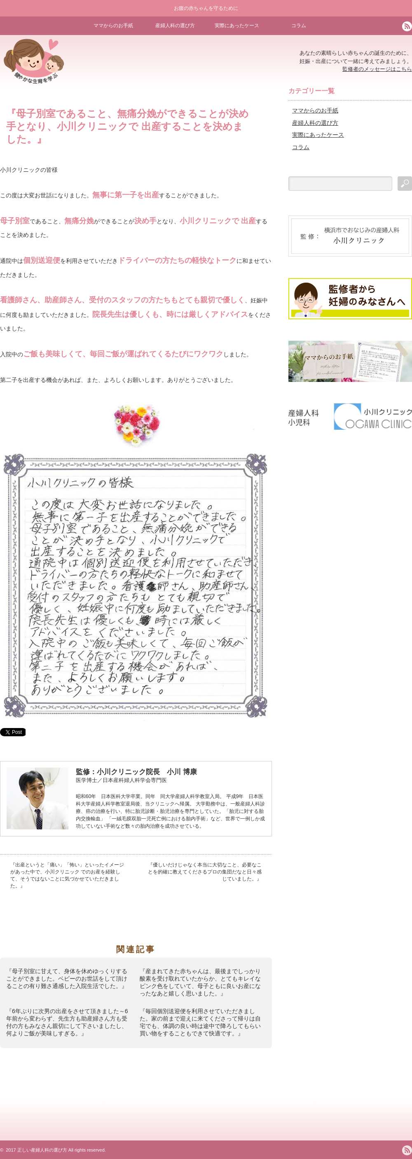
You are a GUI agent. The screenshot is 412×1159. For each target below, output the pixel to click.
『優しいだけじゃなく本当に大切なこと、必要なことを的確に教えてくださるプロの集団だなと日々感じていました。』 (205, 872)
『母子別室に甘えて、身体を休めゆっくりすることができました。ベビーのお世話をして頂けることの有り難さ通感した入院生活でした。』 (66, 978)
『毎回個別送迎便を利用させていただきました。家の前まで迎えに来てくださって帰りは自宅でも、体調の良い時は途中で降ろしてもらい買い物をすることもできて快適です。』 (200, 1022)
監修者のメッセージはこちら (377, 69)
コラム (298, 25)
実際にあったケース (237, 25)
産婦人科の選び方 (175, 25)
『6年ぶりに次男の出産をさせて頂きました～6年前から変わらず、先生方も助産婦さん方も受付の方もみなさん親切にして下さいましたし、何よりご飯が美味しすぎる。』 (67, 1022)
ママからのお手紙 (113, 25)
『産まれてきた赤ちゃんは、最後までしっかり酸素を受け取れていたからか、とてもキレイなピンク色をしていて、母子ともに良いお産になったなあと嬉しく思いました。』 (200, 982)
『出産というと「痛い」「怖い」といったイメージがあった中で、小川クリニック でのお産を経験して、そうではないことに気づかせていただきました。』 (67, 875)
